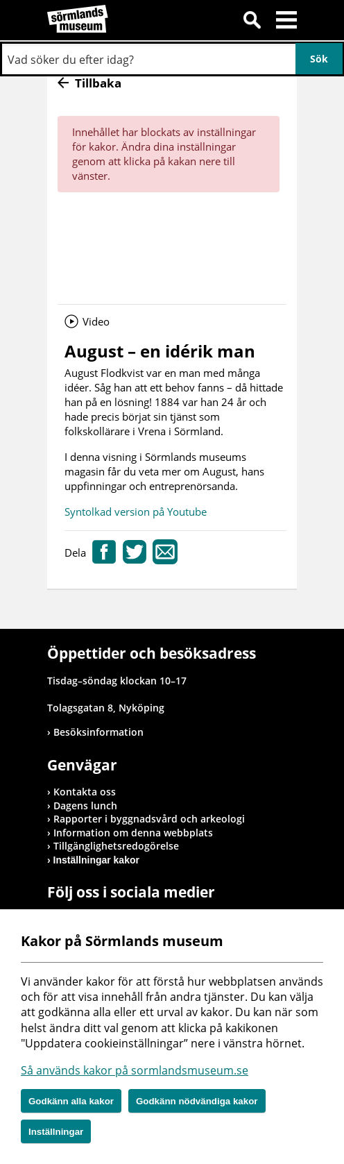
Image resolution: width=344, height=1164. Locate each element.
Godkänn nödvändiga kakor (197, 1101)
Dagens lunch (85, 805)
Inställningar (55, 1132)
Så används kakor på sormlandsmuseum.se (134, 1070)
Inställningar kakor (96, 860)
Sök (252, 22)
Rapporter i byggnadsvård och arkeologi (149, 818)
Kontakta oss (84, 791)
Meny (286, 22)
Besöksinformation (98, 732)
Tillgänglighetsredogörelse (116, 845)
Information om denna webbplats (133, 832)
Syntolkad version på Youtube (135, 511)
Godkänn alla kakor (71, 1101)
